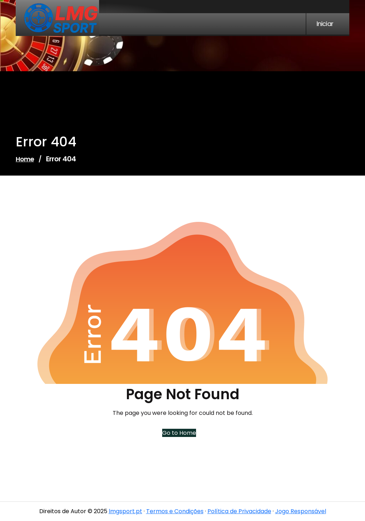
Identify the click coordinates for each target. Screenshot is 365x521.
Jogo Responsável (300, 511)
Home (25, 159)
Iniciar (325, 24)
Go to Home (178, 433)
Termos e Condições (175, 511)
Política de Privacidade (239, 511)
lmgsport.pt (125, 511)
